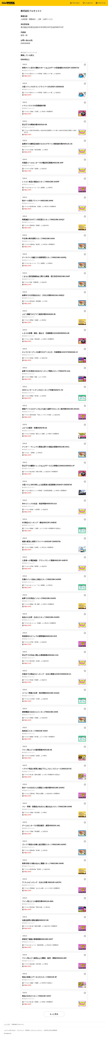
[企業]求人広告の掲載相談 (50, 1030)
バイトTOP (7, 1024)
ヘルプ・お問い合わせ (10, 1030)
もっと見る (54, 1014)
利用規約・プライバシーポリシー (34, 1030)
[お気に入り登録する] (85, 64)
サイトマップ (20, 1030)
